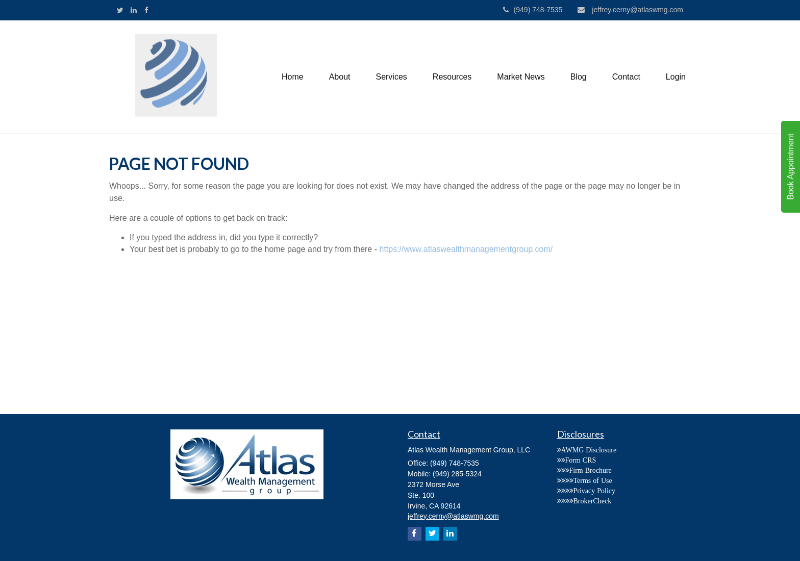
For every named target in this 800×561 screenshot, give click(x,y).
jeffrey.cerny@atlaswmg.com (630, 10)
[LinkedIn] (134, 10)
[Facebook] (146, 10)
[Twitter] (120, 10)
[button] (339, 77)
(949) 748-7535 (533, 10)
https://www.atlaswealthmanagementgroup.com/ (466, 249)
